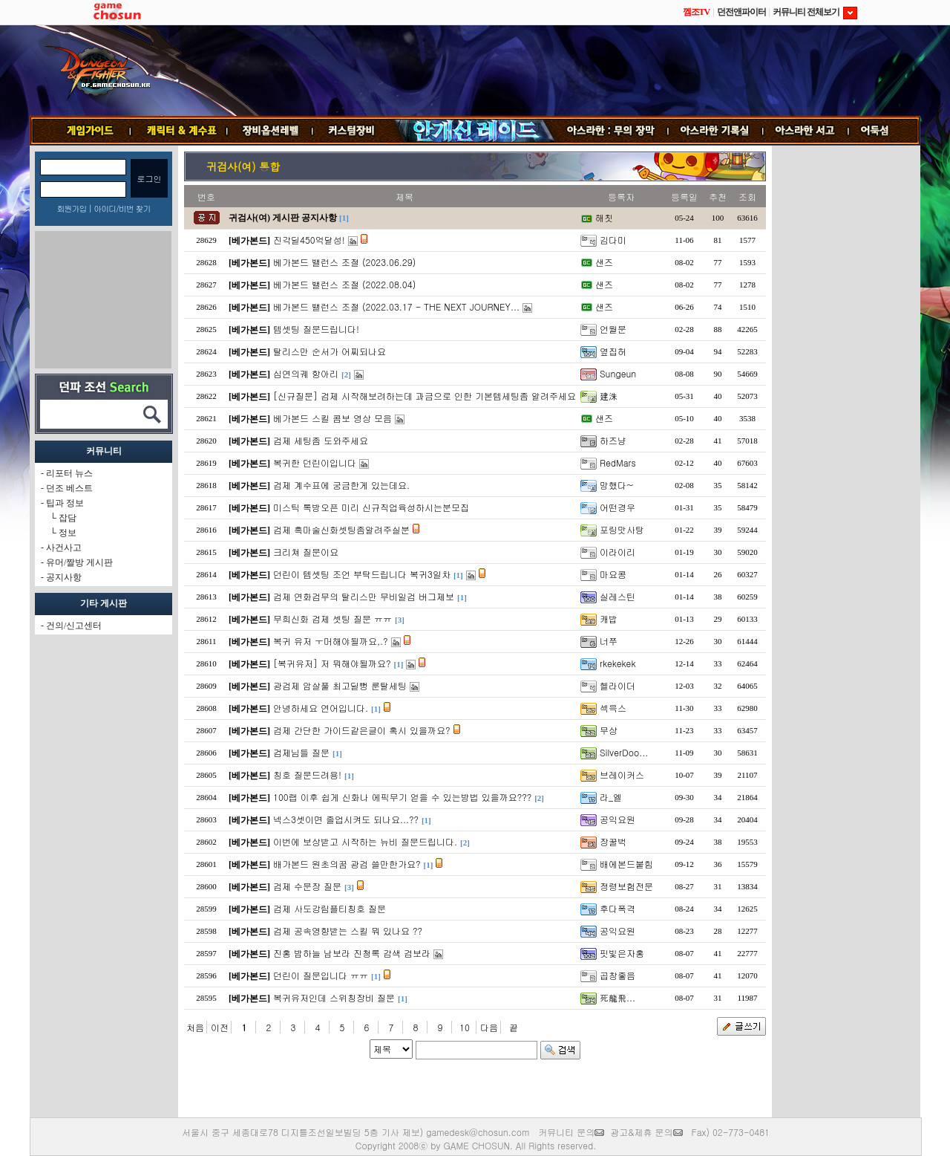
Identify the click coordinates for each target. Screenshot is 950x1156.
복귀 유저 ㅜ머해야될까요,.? (330, 640)
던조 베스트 (69, 488)
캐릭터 (179, 131)
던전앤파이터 (741, 12)
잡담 (67, 518)
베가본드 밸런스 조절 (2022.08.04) (344, 284)
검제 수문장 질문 (307, 886)
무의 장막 (611, 131)
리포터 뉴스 (69, 473)
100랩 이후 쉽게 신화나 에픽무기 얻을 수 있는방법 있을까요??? (402, 796)
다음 (489, 1027)
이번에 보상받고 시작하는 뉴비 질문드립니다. (365, 841)
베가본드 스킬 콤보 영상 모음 (332, 418)
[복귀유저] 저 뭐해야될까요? (332, 663)
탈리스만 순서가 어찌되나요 (329, 351)
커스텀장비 (352, 131)
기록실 (715, 131)
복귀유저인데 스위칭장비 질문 (334, 997)
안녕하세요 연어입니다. (320, 707)
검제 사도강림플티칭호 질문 (329, 908)
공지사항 (64, 577)
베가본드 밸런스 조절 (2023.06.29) (344, 262)
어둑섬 (884, 131)
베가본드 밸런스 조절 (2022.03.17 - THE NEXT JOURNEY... (396, 306)
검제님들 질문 (301, 752)
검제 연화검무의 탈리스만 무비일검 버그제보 (363, 596)
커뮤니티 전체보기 (815, 12)
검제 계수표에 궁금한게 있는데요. (341, 484)
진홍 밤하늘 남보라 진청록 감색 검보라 (351, 952)
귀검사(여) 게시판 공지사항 (283, 217)
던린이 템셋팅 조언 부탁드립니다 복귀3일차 (362, 574)
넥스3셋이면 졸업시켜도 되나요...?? (346, 819)
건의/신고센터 (74, 625)
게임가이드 (84, 131)
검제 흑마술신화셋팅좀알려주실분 (341, 529)
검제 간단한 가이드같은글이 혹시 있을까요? (362, 730)
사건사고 (64, 547)
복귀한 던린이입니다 (314, 462)
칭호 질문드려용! (307, 774)
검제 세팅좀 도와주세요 (320, 440)
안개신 (474, 131)
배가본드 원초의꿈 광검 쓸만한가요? (347, 863)
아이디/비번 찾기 (122, 208)
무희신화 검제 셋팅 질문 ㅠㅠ (332, 618)
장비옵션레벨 (269, 131)
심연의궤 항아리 (305, 373)
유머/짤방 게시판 (79, 562)
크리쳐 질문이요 (305, 551)
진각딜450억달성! (309, 239)
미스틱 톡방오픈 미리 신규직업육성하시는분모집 (371, 507)
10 (464, 1027)
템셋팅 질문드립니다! (316, 328)
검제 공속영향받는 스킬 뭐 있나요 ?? (347, 930)
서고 (806, 131)
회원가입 (71, 208)
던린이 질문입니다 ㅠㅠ (320, 975)
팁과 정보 (65, 503)
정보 (67, 532)
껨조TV (696, 12)
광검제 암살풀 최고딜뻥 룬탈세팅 (340, 685)
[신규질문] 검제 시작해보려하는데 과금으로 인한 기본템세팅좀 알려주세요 (424, 395)
